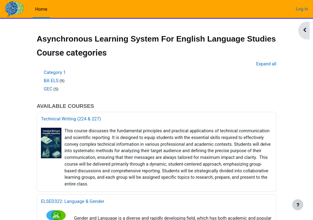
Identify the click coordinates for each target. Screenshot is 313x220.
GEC (48, 99)
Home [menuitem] (41, 9)
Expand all (266, 74)
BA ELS (51, 91)
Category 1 (55, 82)
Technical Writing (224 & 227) (71, 129)
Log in (302, 9)
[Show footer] (297, 204)
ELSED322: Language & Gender (72, 214)
